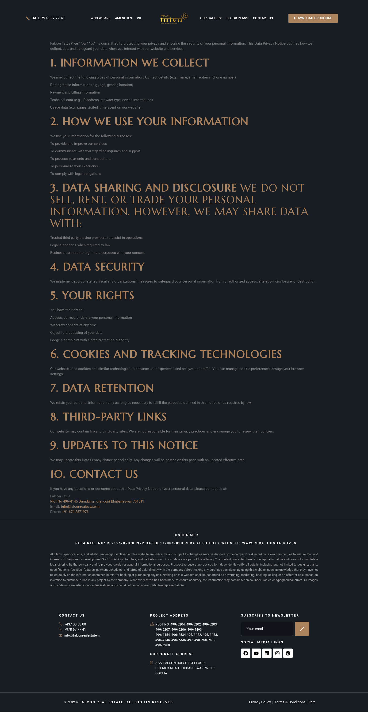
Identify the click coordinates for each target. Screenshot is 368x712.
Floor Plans (237, 18)
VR (139, 18)
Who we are (100, 18)
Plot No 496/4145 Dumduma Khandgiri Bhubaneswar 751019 (97, 501)
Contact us (263, 18)
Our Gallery (211, 18)
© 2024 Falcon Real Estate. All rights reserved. (119, 702)
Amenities (123, 18)
